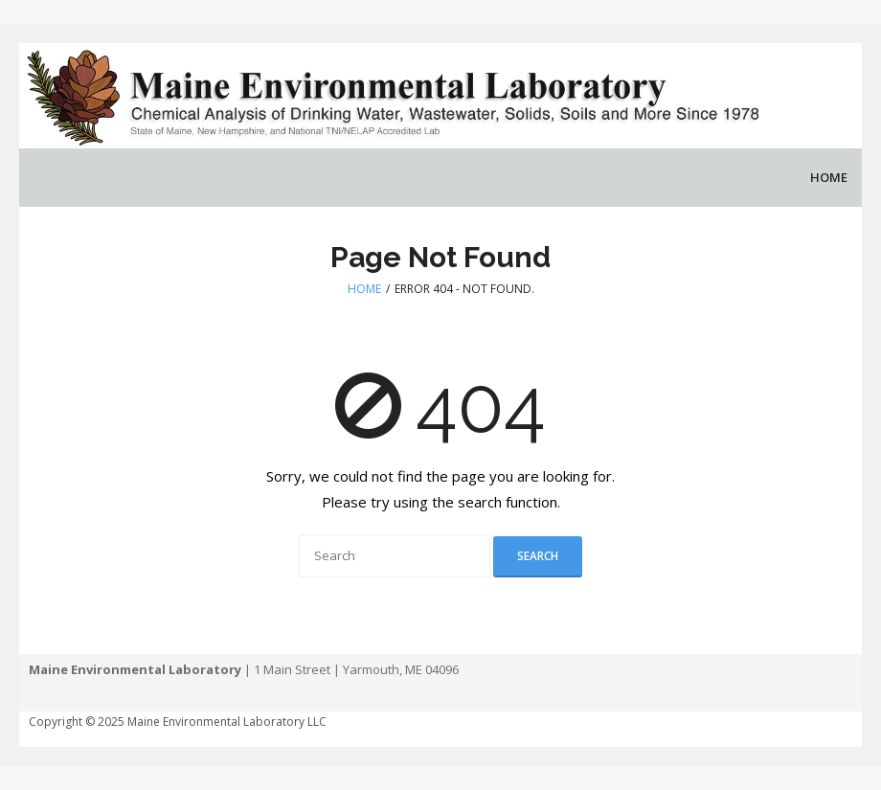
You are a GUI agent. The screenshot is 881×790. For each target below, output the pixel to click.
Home (364, 289)
